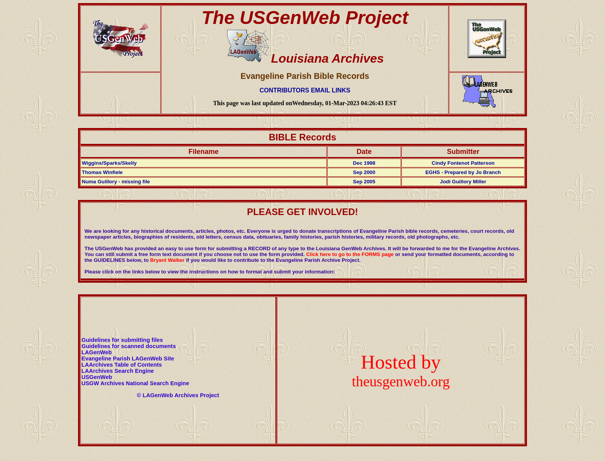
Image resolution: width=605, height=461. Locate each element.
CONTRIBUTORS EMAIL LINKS (305, 90)
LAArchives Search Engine (118, 371)
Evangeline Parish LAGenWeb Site (128, 358)
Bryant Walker (167, 260)
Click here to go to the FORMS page (350, 254)
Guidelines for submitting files (122, 340)
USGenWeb (97, 377)
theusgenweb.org (401, 381)
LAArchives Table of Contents (122, 365)
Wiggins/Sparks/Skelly (109, 163)
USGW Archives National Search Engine (135, 383)
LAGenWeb (97, 352)
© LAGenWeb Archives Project (178, 395)
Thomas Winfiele (102, 172)
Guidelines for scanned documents (129, 346)
